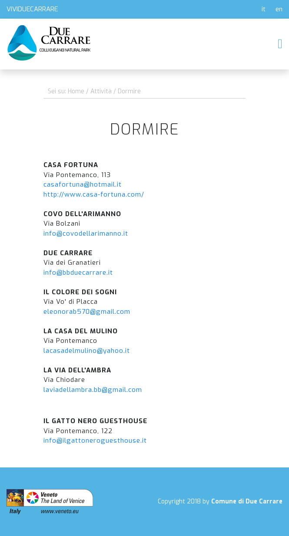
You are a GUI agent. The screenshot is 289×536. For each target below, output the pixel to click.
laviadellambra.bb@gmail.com (92, 389)
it (264, 9)
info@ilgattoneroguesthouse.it (95, 440)
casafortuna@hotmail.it (82, 184)
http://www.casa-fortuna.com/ (93, 194)
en (279, 9)
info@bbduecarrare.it (78, 272)
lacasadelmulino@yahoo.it (86, 350)
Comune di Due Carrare (246, 501)
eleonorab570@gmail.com (86, 311)
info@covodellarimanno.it (85, 233)
